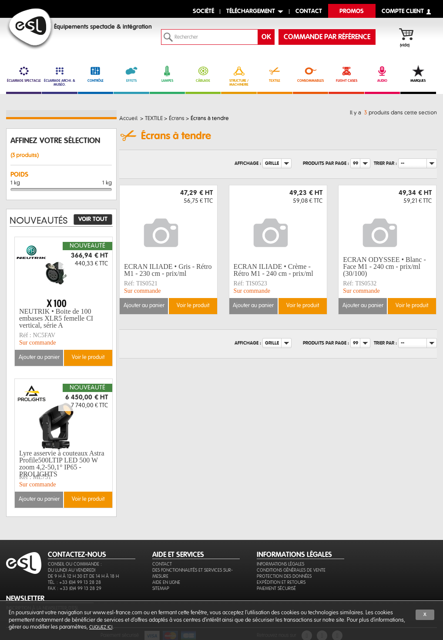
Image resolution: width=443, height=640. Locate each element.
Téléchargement (250, 11)
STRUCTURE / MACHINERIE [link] (238, 76)
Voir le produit (193, 305)
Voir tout (92, 219)
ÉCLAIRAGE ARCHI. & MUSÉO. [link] (59, 76)
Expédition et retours (281, 582)
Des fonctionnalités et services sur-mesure (192, 573)
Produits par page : (326, 163)
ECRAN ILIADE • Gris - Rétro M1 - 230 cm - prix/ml (168, 270)
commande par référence (327, 37)
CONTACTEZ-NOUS (77, 554)
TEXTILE (274, 74)
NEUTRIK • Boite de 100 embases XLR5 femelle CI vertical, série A (56, 318)
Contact (162, 564)
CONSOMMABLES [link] (310, 74)
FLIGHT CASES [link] (346, 74)
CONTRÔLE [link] (95, 74)
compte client (403, 11)
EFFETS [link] (131, 74)
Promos (351, 11)
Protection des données (284, 576)
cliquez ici (100, 627)
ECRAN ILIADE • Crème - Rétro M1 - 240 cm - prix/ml (273, 270)
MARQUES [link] (418, 74)
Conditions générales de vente (291, 570)
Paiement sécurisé (276, 588)
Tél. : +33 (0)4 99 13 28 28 (74, 582)
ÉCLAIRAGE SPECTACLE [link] (23, 74)
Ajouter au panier (144, 305)
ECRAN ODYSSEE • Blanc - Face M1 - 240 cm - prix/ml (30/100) (384, 266)
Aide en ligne (166, 582)
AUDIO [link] (382, 74)
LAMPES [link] (167, 74)
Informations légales (280, 564)
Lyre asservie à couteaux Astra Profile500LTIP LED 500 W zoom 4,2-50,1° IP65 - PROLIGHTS (61, 464)
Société (203, 11)
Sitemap (160, 588)
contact (308, 11)
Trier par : (385, 163)
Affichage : (248, 163)
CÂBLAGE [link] (203, 74)
